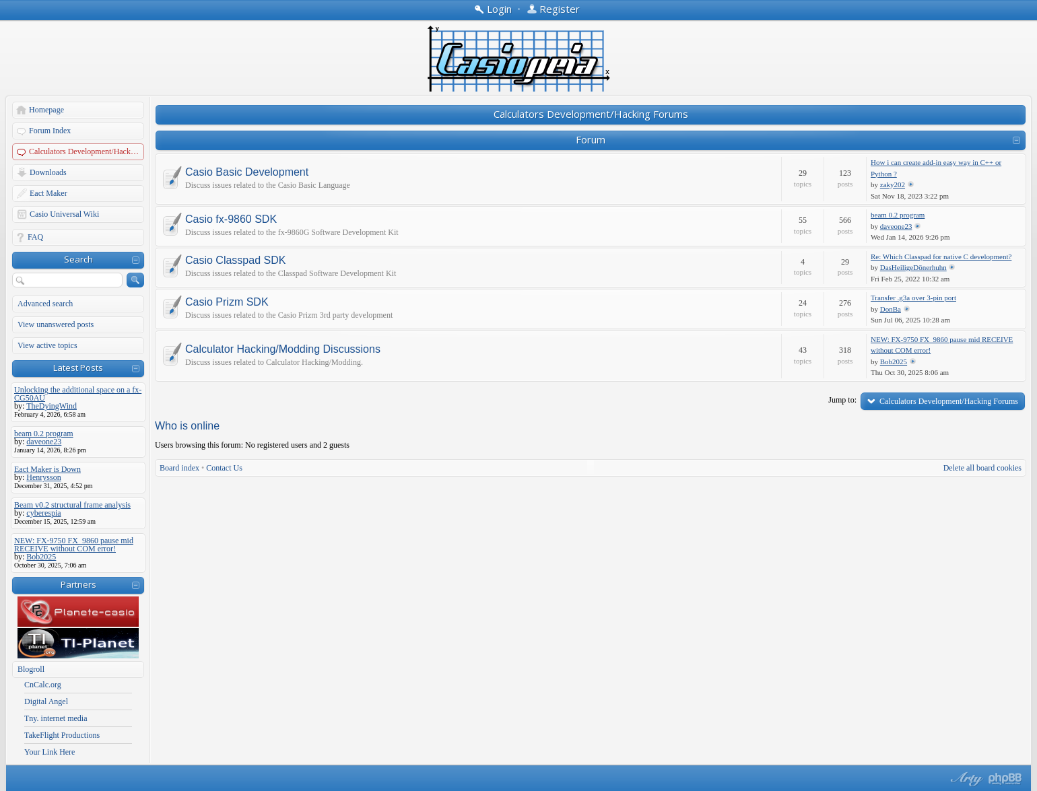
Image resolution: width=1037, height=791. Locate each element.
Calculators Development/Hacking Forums (87, 151)
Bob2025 (893, 361)
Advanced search (45, 303)
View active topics (47, 345)
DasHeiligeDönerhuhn (913, 267)
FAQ (35, 237)
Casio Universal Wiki (64, 214)
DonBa (890, 309)
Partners (78, 584)
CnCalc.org (42, 684)
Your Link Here (49, 752)
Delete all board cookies (982, 468)
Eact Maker (48, 193)
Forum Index (50, 130)
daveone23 (896, 226)
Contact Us (224, 468)
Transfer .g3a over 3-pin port (913, 298)
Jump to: (842, 400)
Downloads (48, 172)
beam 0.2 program (898, 215)
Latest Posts (78, 368)
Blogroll (31, 669)
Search (78, 259)
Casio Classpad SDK (235, 260)
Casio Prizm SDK (227, 302)
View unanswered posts (56, 324)
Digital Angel (46, 701)
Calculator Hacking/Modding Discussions (282, 349)
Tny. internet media (56, 718)
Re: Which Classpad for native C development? (941, 256)
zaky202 (892, 184)
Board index (179, 468)
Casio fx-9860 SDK (231, 219)
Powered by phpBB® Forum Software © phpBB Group (1005, 778)
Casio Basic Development (246, 172)
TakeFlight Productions (62, 735)
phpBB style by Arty (965, 778)
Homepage (46, 109)
